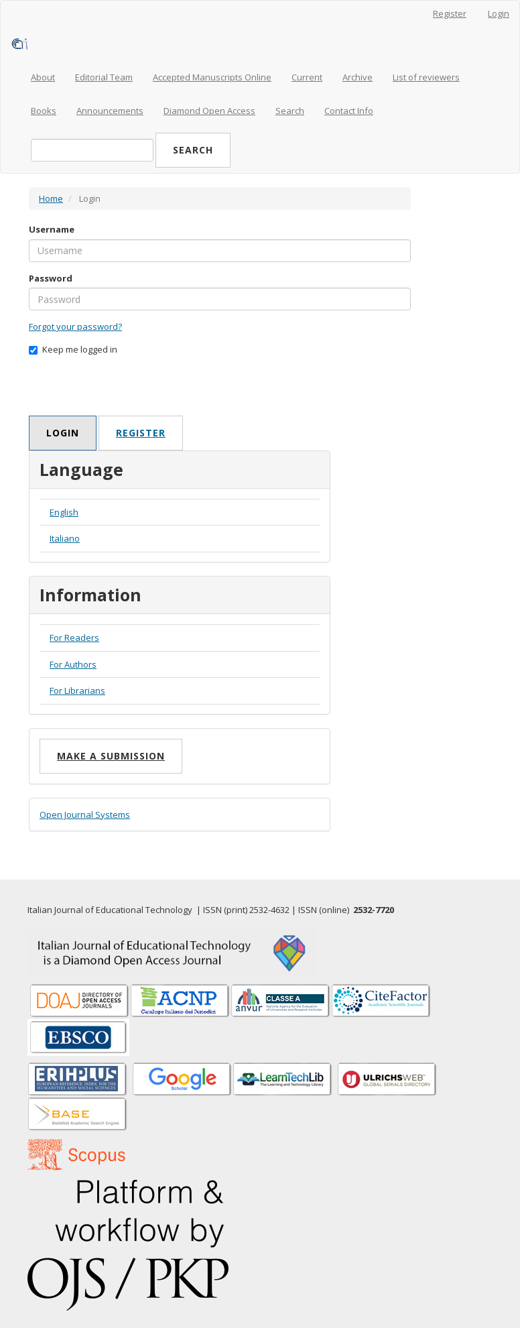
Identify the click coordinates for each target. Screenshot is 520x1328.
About (43, 77)
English (64, 512)
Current (306, 77)
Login (498, 13)
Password (50, 278)
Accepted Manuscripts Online (212, 77)
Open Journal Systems (85, 814)
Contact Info (348, 111)
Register (449, 13)
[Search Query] (92, 150)
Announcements (109, 111)
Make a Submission (111, 755)
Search (289, 111)
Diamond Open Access (209, 111)
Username (51, 229)
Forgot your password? (75, 326)
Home (51, 198)
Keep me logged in (73, 349)
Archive (357, 77)
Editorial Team (104, 77)
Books (43, 111)
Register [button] (141, 432)
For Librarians (77, 690)
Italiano (65, 538)
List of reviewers (426, 77)
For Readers (74, 637)
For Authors (73, 664)
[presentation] (131, 389)
